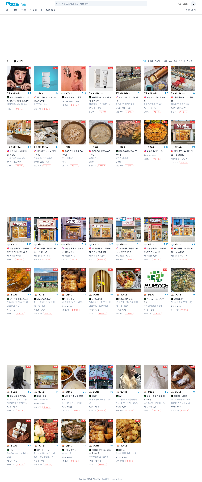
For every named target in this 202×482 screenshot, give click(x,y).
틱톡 (180, 61)
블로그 (150, 61)
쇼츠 (175, 61)
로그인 (186, 4)
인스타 (157, 61)
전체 (144, 61)
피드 (179, 4)
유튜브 (164, 61)
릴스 (170, 61)
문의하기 (105, 479)
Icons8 (121, 479)
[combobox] (103, 3)
